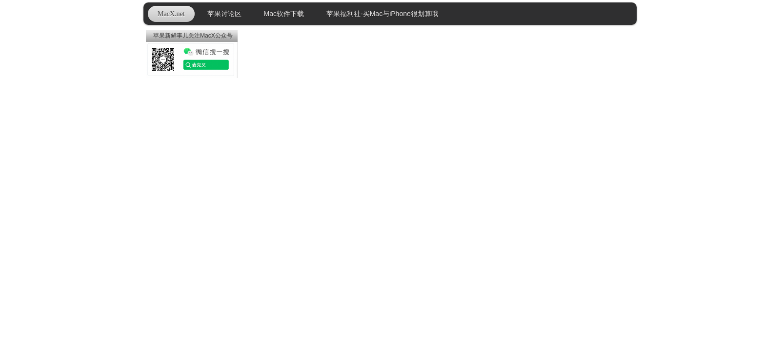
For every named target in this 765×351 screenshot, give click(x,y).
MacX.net (171, 14)
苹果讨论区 (224, 14)
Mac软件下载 (284, 14)
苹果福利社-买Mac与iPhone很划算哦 (382, 14)
